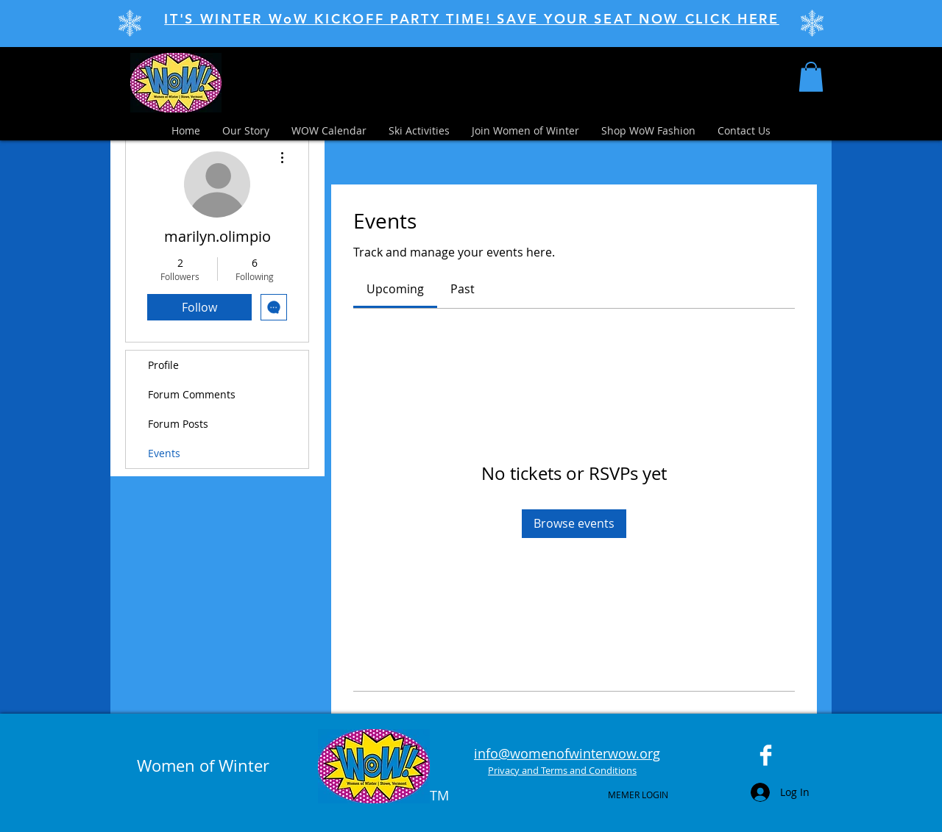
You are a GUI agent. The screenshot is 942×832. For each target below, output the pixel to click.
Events (164, 453)
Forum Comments (192, 394)
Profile (163, 365)
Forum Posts (178, 424)
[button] (811, 77)
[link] (395, 289)
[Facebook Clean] (765, 755)
